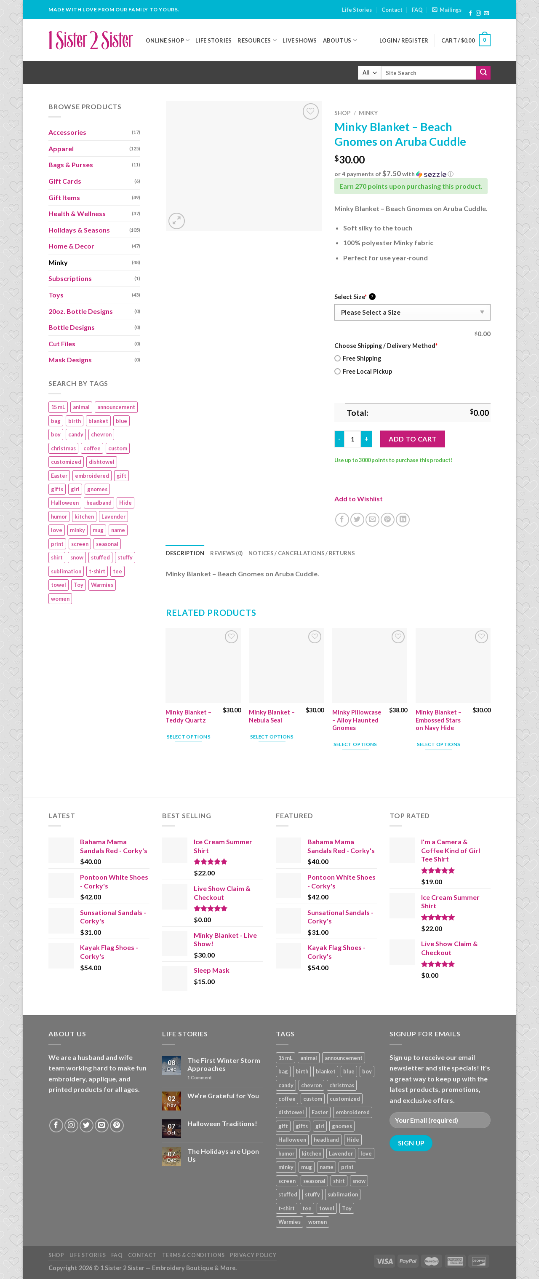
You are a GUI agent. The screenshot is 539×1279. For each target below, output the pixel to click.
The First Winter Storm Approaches (223, 1064)
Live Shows (300, 40)
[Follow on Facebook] (470, 13)
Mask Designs (70, 360)
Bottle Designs (71, 327)
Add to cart (412, 439)
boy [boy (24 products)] (56, 434)
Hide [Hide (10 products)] (125, 502)
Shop (342, 113)
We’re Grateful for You (223, 1096)
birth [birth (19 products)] (74, 420)
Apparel (61, 148)
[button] (412, 174)
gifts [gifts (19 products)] (57, 489)
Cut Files (61, 344)
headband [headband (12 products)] (99, 502)
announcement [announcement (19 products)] (116, 407)
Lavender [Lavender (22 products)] (113, 516)
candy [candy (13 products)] (75, 434)
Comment (199, 1077)
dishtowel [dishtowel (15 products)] (102, 461)
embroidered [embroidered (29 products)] (92, 475)
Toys (56, 295)
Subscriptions (70, 278)
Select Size (355, 296)
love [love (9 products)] (56, 530)
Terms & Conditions (193, 1255)
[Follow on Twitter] (86, 1125)
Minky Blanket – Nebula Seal (272, 716)
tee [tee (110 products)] (117, 571)
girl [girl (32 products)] (75, 489)
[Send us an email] (486, 13)
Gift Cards (64, 181)
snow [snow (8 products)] (76, 557)
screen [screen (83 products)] (79, 543)
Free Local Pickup (363, 371)
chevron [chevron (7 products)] (101, 434)
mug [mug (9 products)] (98, 530)
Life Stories (357, 9)
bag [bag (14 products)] (56, 420)
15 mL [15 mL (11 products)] (58, 407)
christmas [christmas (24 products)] (63, 448)
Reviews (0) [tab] (226, 553)
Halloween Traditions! (222, 1123)
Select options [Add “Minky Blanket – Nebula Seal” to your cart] (272, 736)
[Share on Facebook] (342, 520)
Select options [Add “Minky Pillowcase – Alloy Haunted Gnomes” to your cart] (355, 744)
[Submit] (483, 73)
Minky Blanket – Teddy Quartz (188, 716)
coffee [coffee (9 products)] (92, 448)
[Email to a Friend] (372, 520)
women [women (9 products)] (60, 598)
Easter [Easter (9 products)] (59, 475)
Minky (58, 262)
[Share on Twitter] (357, 520)
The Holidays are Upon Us (223, 1155)
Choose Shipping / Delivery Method (386, 345)
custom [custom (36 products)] (117, 448)
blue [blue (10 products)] (121, 420)
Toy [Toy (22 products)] (78, 584)
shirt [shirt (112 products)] (57, 557)
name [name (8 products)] (118, 530)
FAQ (417, 9)
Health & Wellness (77, 213)
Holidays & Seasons (79, 230)
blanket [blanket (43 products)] (98, 420)
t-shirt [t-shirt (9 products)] (97, 571)
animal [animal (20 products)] (81, 407)
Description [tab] (185, 553)
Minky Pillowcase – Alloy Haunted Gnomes (356, 720)
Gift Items (64, 197)
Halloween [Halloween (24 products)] (65, 502)
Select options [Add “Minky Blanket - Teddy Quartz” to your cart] (189, 736)
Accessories (67, 132)
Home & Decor (71, 246)
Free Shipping (357, 358)
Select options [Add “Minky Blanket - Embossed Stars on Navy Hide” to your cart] (439, 744)
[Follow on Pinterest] (117, 1125)
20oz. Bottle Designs (80, 311)
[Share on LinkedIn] (403, 520)
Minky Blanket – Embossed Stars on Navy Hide (439, 720)
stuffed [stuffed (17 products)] (100, 557)
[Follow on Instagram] (478, 13)
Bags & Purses (70, 165)
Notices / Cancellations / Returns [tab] (301, 553)
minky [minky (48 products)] (77, 530)
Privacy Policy (253, 1255)
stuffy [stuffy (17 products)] (125, 557)
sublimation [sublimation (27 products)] (66, 571)
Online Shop (167, 40)
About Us (340, 40)
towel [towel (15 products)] (58, 584)
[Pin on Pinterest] (388, 520)
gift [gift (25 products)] (121, 475)
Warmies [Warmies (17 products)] (102, 584)
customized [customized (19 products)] (66, 461)
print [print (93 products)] (57, 543)
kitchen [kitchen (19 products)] (84, 516)
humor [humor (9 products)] (59, 516)
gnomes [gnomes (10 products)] (97, 489)
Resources (257, 40)
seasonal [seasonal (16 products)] (107, 543)
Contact (392, 9)
